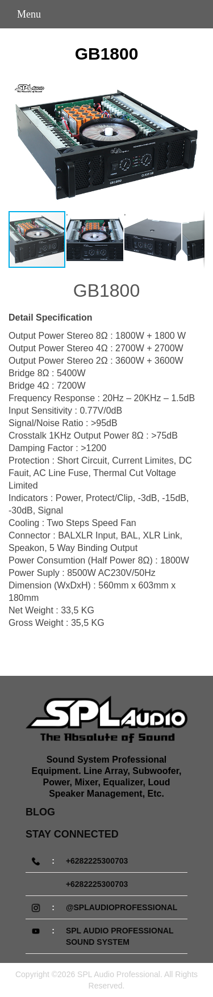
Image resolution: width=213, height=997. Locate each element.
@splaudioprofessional (121, 907)
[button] (194, 145)
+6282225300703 (97, 860)
